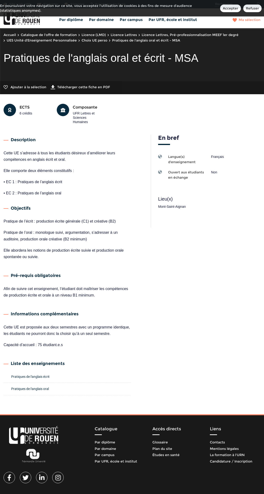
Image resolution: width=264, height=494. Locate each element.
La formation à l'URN (227, 455)
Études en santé (166, 455)
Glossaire (160, 442)
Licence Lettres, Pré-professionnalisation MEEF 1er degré (190, 35)
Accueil (10, 35)
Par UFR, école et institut (173, 19)
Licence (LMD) (94, 35)
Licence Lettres (124, 35)
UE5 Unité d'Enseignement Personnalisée (42, 40)
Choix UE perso (94, 40)
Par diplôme (71, 19)
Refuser (252, 8)
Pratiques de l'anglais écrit (30, 376)
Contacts (217, 442)
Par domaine (101, 19)
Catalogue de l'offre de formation (49, 35)
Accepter (230, 8)
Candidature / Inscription (231, 461)
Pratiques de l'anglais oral (30, 388)
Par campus (131, 19)
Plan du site (162, 449)
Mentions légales (224, 449)
